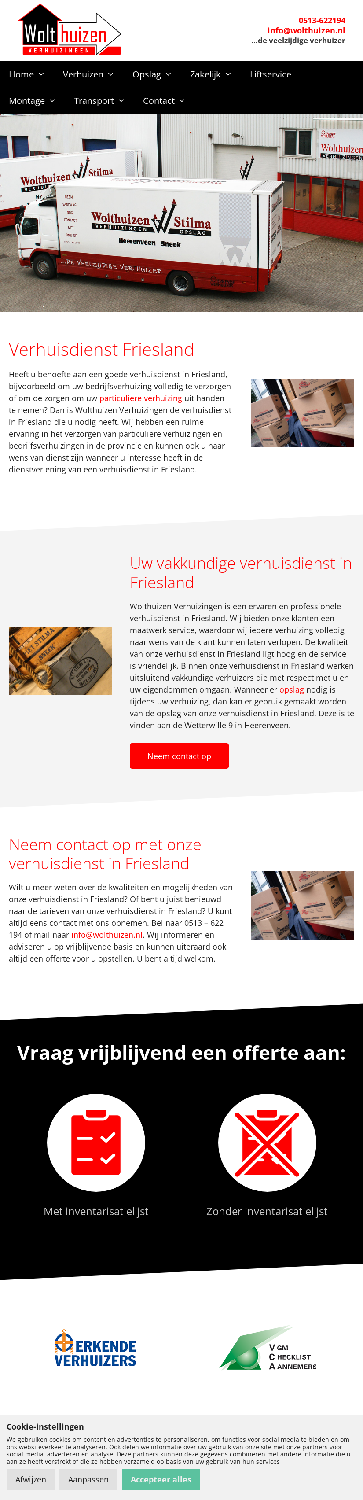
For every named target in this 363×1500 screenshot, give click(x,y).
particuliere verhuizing (140, 398)
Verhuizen (93, 74)
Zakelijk (215, 74)
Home (31, 74)
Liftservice (270, 74)
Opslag (156, 74)
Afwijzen (30, 1479)
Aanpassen (88, 1479)
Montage (37, 101)
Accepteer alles (161, 1479)
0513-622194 (322, 20)
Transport (104, 101)
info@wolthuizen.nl (306, 30)
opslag (291, 689)
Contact (169, 101)
